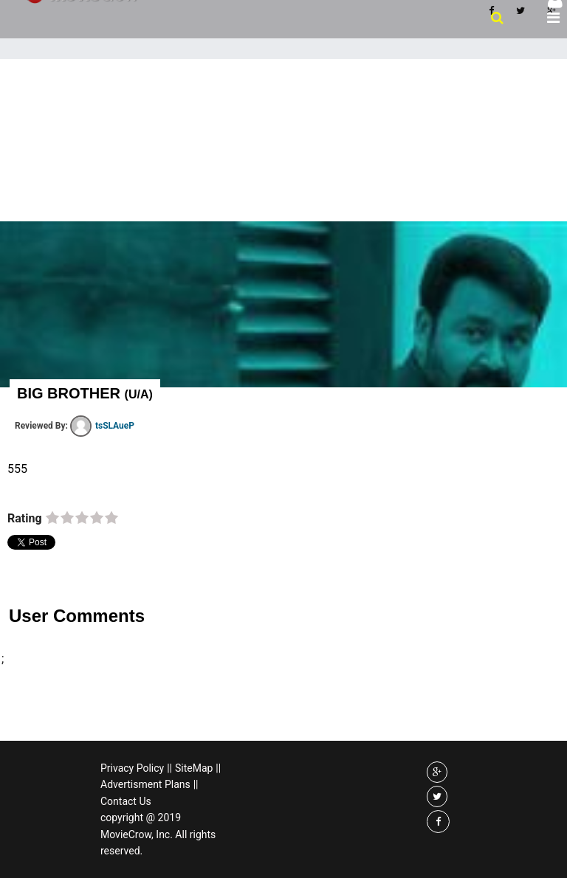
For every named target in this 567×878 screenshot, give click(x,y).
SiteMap (194, 768)
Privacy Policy (132, 768)
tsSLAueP (102, 426)
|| (169, 768)
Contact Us (125, 801)
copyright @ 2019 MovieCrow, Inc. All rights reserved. (158, 834)
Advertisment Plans (145, 784)
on (52, 519)
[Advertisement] (283, 169)
